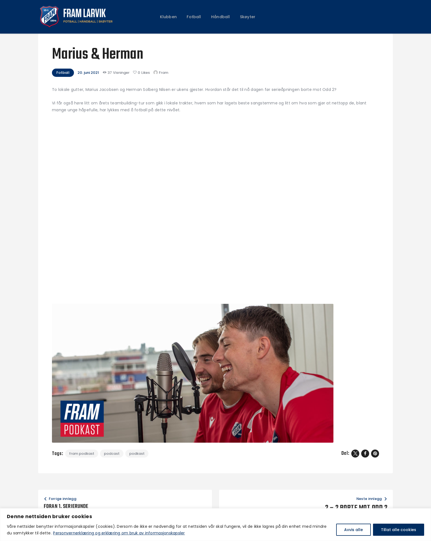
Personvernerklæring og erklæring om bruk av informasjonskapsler (119, 533)
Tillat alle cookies (398, 529)
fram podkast (81, 453)
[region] (215, 524)
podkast (137, 453)
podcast (112, 453)
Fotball (63, 72)
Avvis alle (353, 529)
